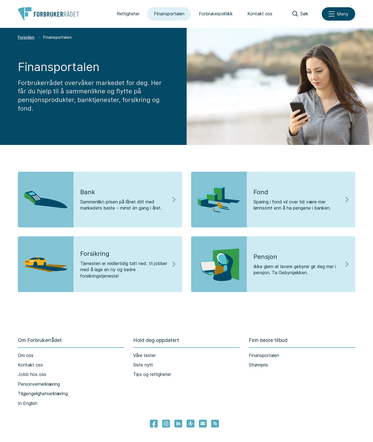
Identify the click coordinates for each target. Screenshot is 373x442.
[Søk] (300, 14)
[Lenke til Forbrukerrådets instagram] (166, 424)
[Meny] (338, 14)
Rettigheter (128, 13)
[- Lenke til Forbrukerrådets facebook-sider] (154, 424)
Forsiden (26, 37)
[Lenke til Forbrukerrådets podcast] (190, 424)
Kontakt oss (259, 13)
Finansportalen (169, 13)
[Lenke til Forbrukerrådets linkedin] (178, 424)
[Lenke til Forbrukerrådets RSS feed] (215, 424)
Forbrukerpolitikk (216, 13)
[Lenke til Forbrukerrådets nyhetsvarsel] (203, 424)
